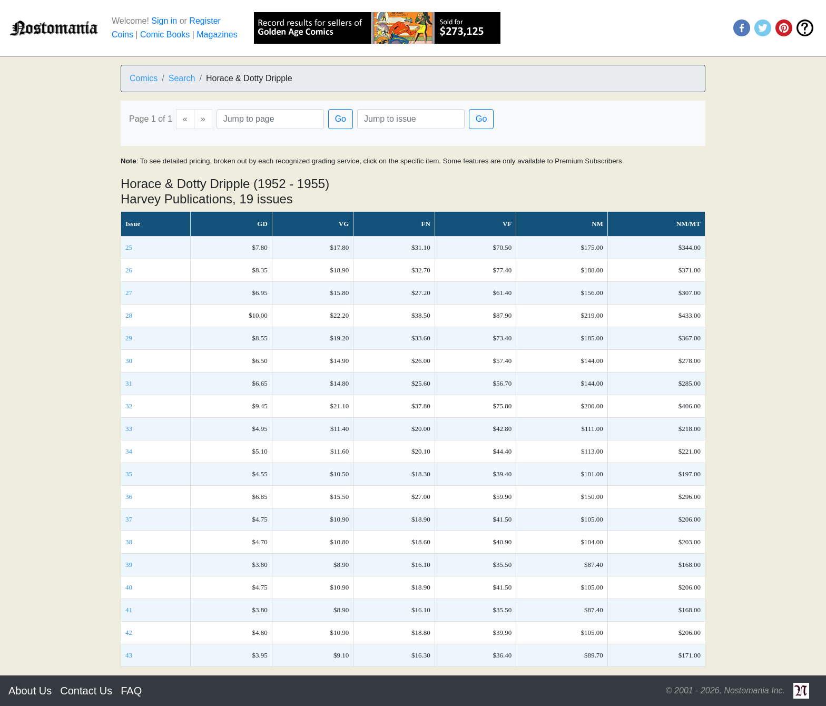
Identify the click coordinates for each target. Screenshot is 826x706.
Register (205, 20)
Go (340, 118)
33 (128, 429)
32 (128, 406)
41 (128, 610)
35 (128, 474)
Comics (144, 78)
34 (128, 451)
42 (128, 632)
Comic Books (165, 34)
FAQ (131, 691)
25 (128, 247)
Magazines (216, 34)
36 (128, 497)
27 (128, 293)
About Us (30, 691)
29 (128, 338)
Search (182, 78)
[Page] (270, 119)
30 (128, 361)
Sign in (164, 20)
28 (128, 315)
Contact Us (86, 691)
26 (128, 270)
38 (128, 542)
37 (128, 519)
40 (128, 587)
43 (128, 655)
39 (128, 564)
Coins (122, 34)
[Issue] (411, 119)
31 (128, 383)
